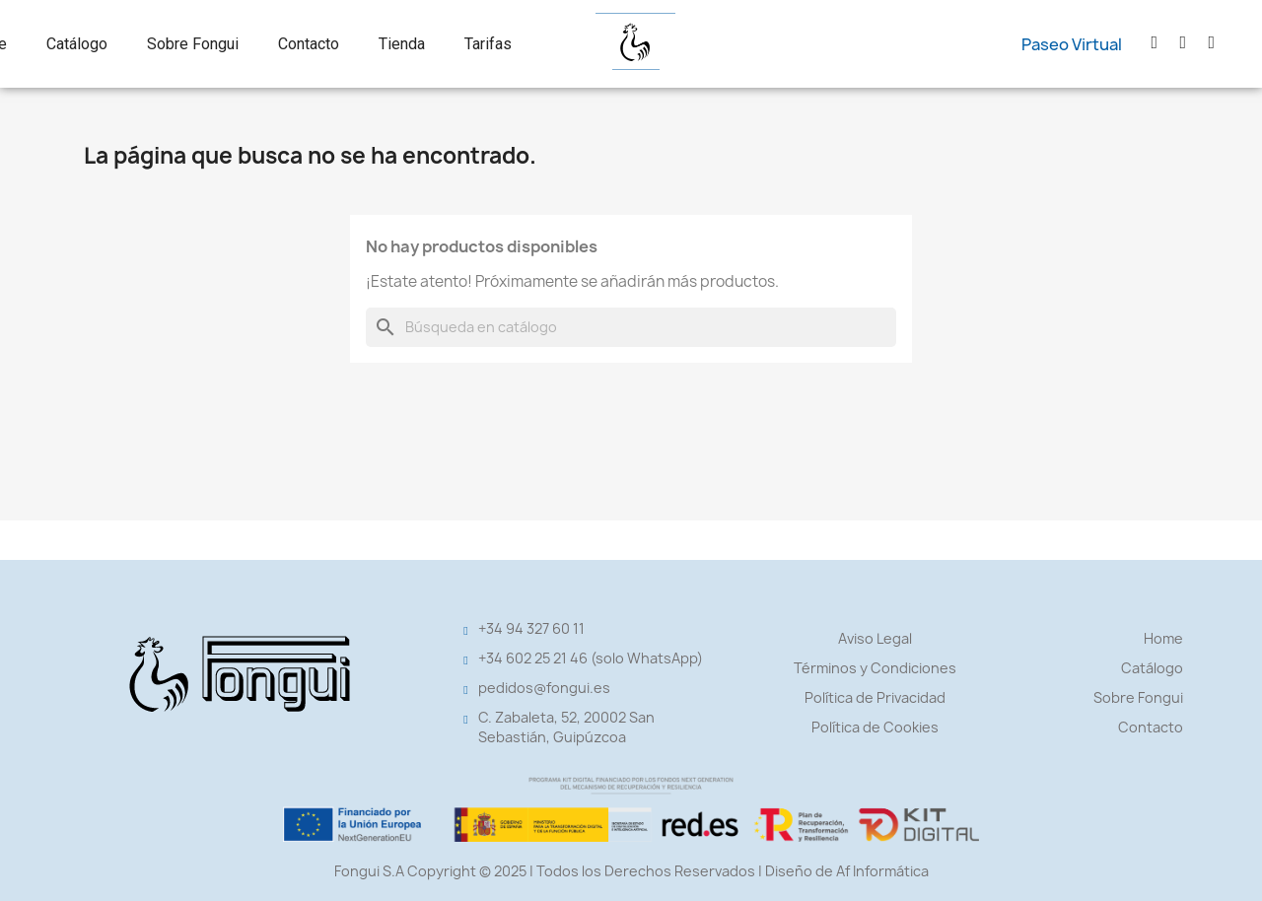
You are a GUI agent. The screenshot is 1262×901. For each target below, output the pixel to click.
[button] (1072, 44)
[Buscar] (631, 327)
